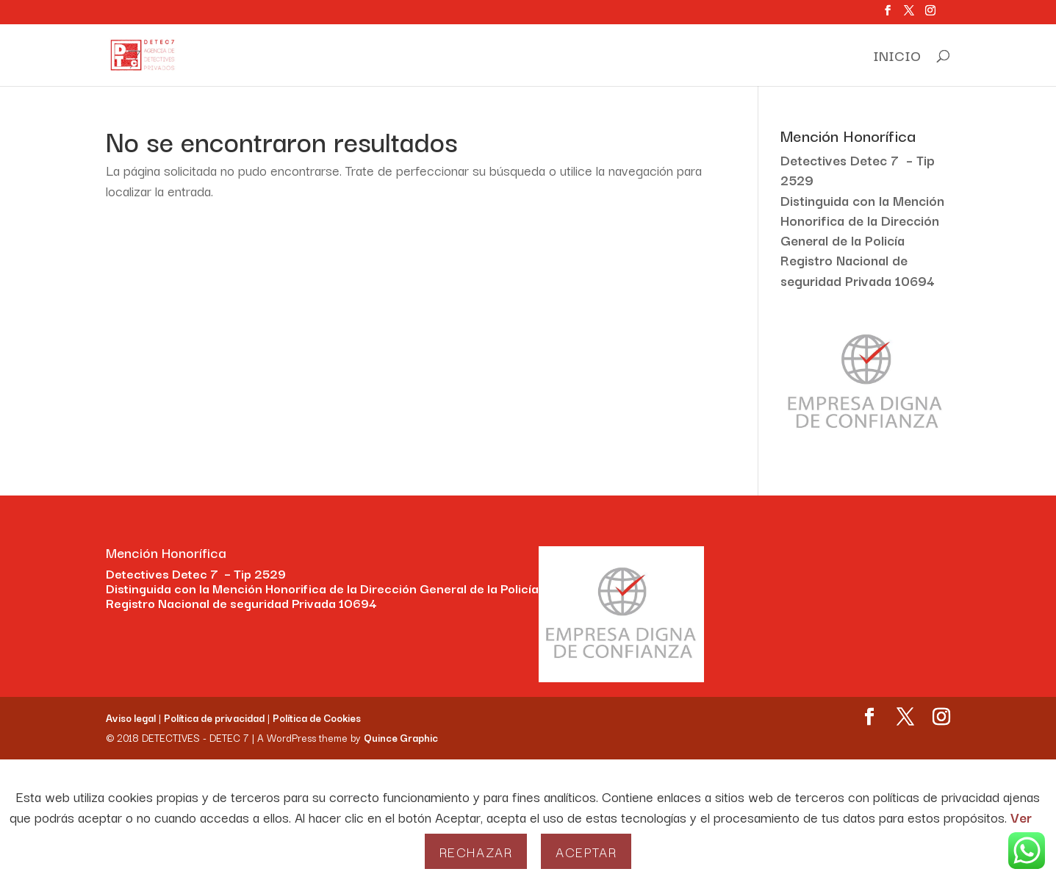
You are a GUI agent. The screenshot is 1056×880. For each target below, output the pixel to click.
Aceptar (586, 851)
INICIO (897, 58)
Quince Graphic (401, 737)
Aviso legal (131, 717)
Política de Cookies (317, 717)
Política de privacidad (214, 717)
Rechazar (476, 851)
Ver (1021, 816)
